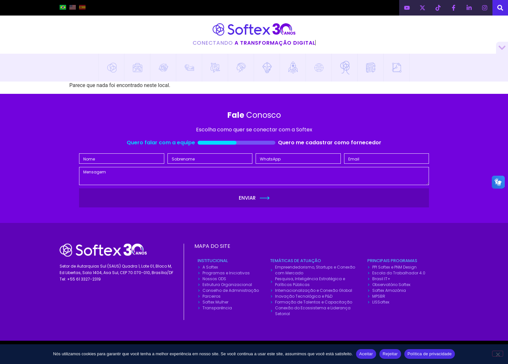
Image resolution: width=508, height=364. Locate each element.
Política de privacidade (430, 353)
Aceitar (366, 353)
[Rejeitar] (497, 354)
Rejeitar (390, 353)
